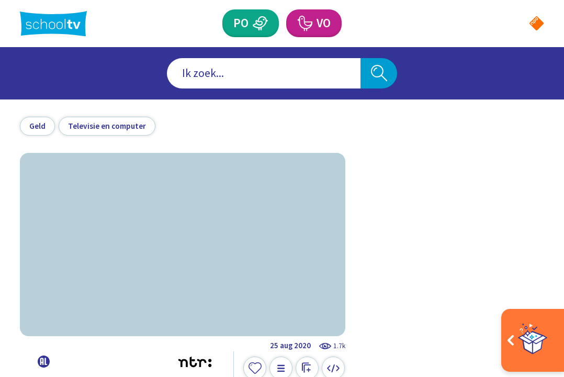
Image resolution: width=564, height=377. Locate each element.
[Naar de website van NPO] (536, 23)
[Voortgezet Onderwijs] (304, 23)
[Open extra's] (532, 340)
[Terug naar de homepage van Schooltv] (53, 24)
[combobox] (264, 73)
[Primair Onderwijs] (260, 23)
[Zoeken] (378, 73)
